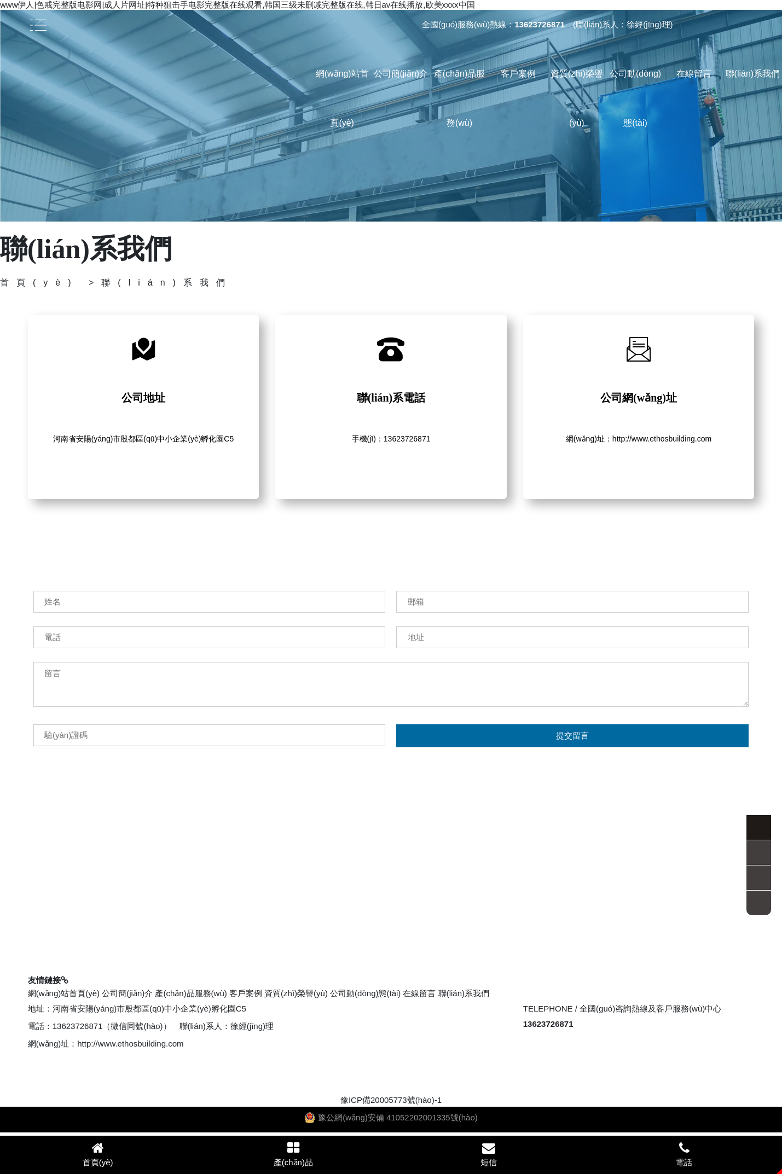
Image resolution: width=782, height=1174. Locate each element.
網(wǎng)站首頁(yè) (342, 98)
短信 (489, 1154)
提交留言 (572, 775)
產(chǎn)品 (293, 1154)
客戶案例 (518, 73)
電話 (684, 1154)
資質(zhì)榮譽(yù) (577, 98)
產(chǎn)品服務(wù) (459, 98)
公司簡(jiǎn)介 (401, 73)
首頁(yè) (39, 282)
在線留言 (693, 73)
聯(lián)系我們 (753, 73)
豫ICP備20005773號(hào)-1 (391, 1100)
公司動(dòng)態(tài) (635, 98)
